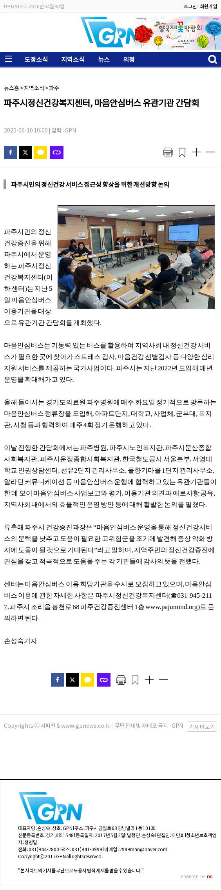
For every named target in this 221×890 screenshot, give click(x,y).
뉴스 (104, 59)
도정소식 (36, 59)
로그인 (190, 6)
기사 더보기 (202, 726)
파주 (54, 88)
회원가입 (208, 6)
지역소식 (73, 59)
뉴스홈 (11, 88)
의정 (129, 59)
